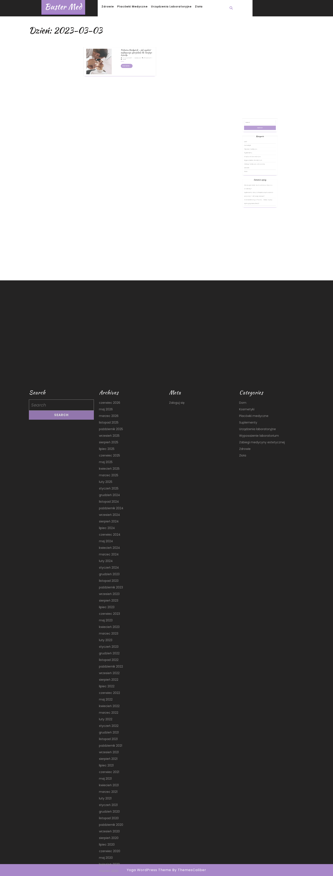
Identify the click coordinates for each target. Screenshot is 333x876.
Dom (253, 169)
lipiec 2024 (107, 846)
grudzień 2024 (109, 813)
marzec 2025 (108, 793)
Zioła (199, 6)
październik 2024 (111, 826)
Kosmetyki (254, 171)
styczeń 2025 (109, 806)
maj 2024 (106, 859)
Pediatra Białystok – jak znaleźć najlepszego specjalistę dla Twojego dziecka (127, 41)
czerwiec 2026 (109, 720)
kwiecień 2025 (109, 786)
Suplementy (254, 174)
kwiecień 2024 (109, 865)
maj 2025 (106, 780)
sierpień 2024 (109, 839)
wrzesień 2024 (109, 832)
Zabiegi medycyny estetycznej (257, 180)
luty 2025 (105, 800)
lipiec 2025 (106, 767)
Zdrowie (108, 6)
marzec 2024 (109, 872)
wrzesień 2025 (109, 753)
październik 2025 (111, 747)
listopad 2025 (109, 740)
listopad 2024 (109, 819)
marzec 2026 (109, 734)
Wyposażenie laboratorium (257, 178)
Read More (123, 47)
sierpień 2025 (108, 760)
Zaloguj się (177, 720)
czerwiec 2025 (109, 773)
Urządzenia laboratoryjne (171, 6)
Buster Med (63, 6)
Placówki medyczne (132, 6)
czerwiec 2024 (109, 852)
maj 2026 (106, 727)
